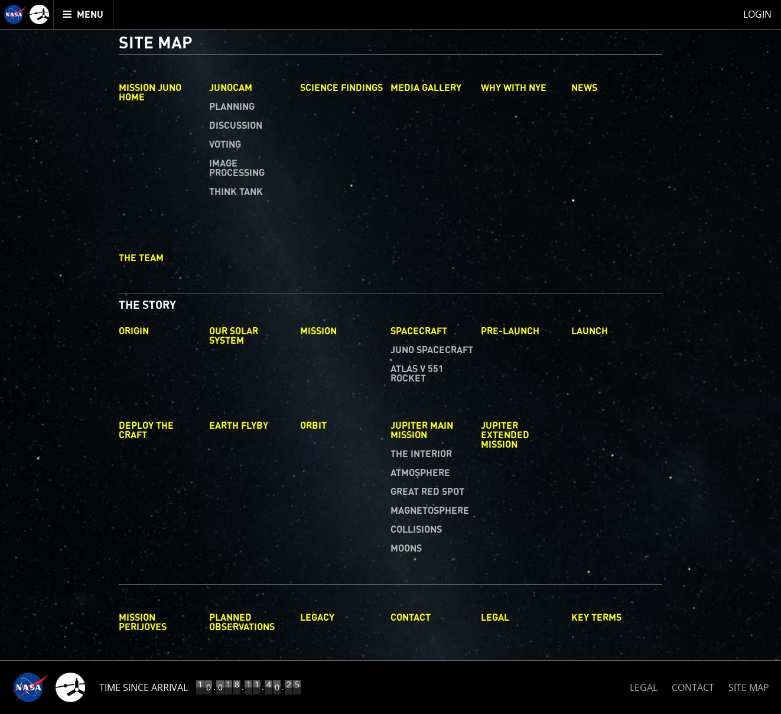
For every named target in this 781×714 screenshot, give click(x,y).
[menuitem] (83, 14)
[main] (390, 357)
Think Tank (236, 192)
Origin (134, 331)
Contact (410, 617)
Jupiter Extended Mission (505, 435)
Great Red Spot (427, 492)
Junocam (230, 88)
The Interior (421, 454)
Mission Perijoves (143, 622)
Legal (495, 617)
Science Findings (341, 88)
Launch (589, 331)
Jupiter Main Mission (421, 430)
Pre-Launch (510, 331)
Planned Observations (242, 622)
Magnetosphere (429, 511)
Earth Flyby (238, 426)
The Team (141, 258)
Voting (225, 144)
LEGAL (643, 685)
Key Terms (596, 617)
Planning (232, 107)
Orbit (313, 426)
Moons (406, 548)
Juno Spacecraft (431, 350)
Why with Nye (513, 88)
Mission (318, 331)
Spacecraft (418, 331)
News (584, 88)
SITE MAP (748, 687)
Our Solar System (233, 336)
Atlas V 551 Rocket (417, 373)
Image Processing (237, 168)
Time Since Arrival (143, 687)
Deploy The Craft (146, 430)
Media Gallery (425, 88)
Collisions (416, 529)
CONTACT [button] (693, 687)
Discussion (235, 126)
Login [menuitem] (757, 14)
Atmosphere (420, 473)
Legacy (317, 617)
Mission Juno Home (150, 92)
